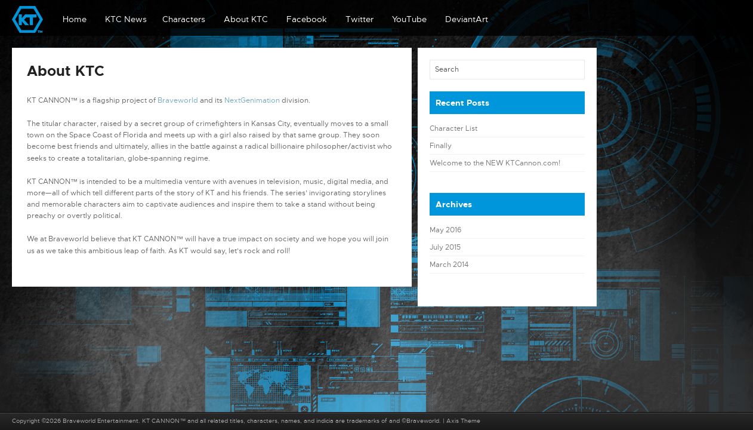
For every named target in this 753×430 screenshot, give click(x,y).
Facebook (306, 19)
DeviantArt (466, 19)
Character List (453, 128)
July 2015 (445, 247)
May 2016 (445, 230)
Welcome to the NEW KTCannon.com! (495, 163)
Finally (441, 145)
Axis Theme (463, 421)
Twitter (359, 19)
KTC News (126, 19)
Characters (183, 19)
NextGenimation (252, 100)
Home (75, 19)
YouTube (409, 19)
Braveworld (178, 100)
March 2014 (449, 264)
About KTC (246, 19)
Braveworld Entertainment (100, 421)
